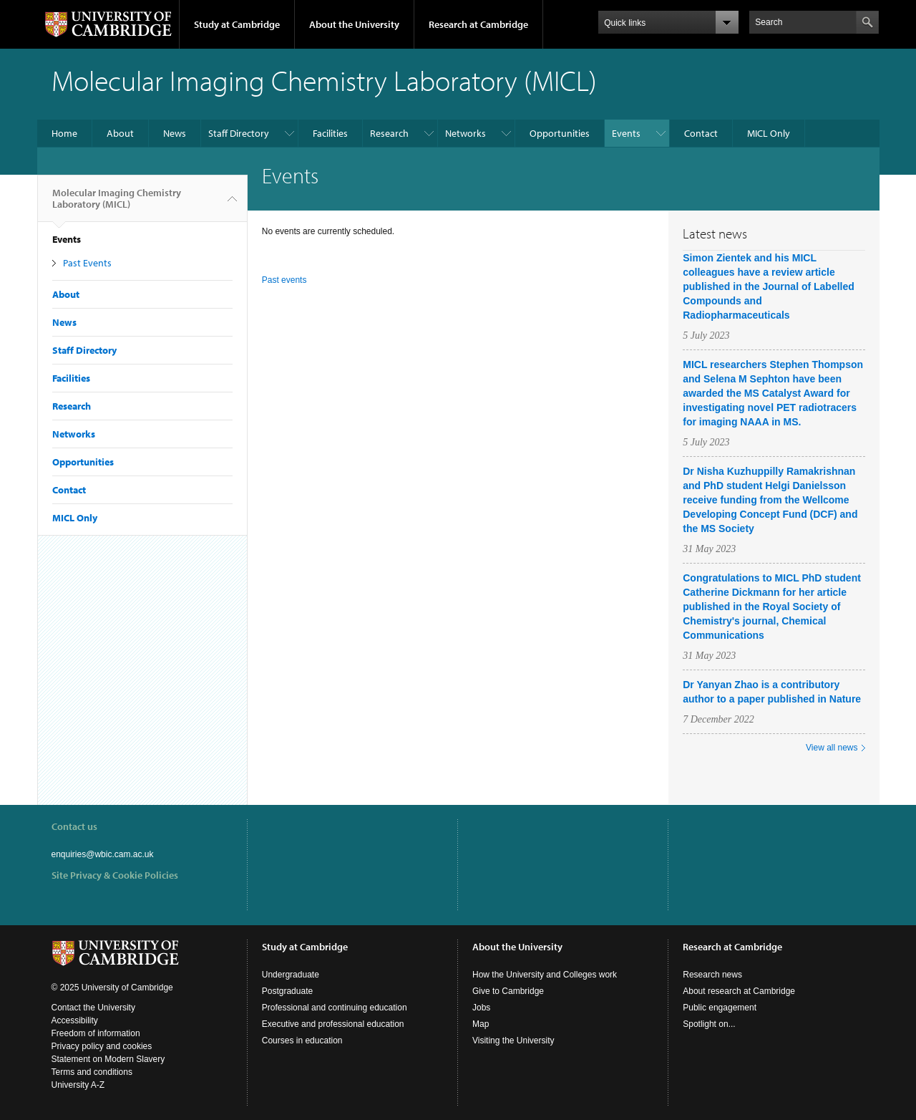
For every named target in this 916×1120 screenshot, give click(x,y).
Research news (712, 975)
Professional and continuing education (334, 1008)
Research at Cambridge (478, 24)
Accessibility (75, 1020)
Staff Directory (238, 133)
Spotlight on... (709, 1024)
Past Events (87, 262)
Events (626, 133)
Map (480, 1024)
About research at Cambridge (739, 991)
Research (389, 133)
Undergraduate (290, 975)
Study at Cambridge (237, 24)
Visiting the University (513, 1040)
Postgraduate (287, 991)
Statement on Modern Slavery (108, 1059)
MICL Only (768, 133)
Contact (701, 133)
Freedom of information (96, 1033)
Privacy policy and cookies (102, 1046)
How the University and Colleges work (544, 975)
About (120, 133)
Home (64, 133)
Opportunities (560, 133)
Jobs (481, 1008)
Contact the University (93, 1008)
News (174, 133)
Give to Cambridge (508, 991)
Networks (465, 133)
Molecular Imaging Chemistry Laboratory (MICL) (116, 204)
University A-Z (78, 1085)
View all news (831, 748)
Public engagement (719, 1008)
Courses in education (302, 1040)
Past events (284, 280)
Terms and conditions (92, 1072)
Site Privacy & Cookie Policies (115, 875)
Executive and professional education (333, 1024)
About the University (354, 24)
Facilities (330, 133)
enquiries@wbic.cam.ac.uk (103, 854)
